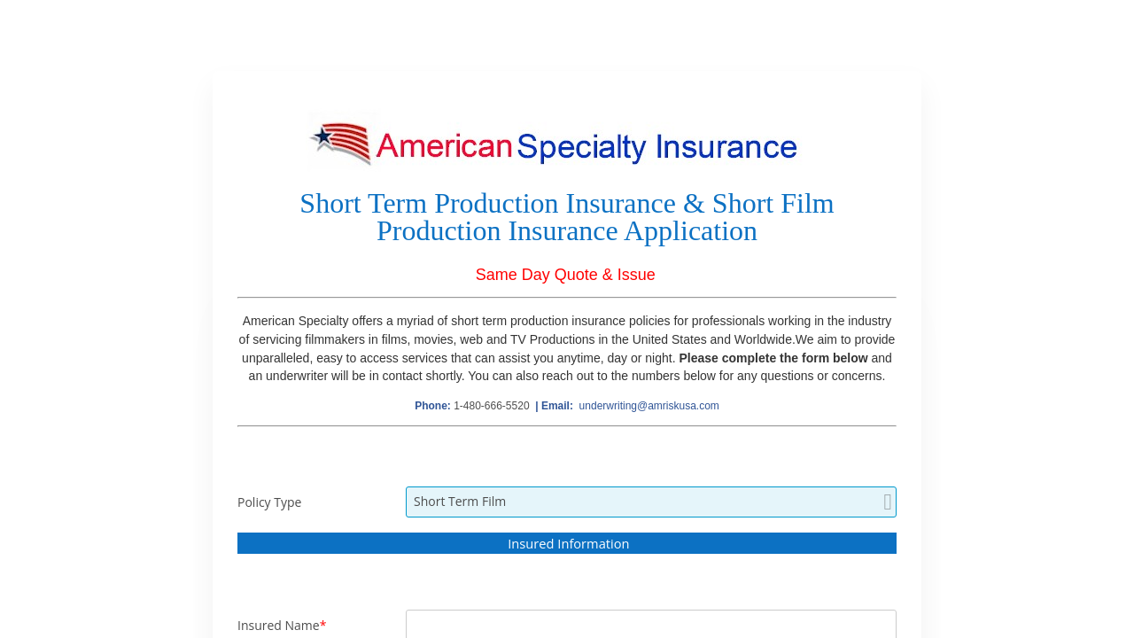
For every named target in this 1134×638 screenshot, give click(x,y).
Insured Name (278, 625)
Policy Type (269, 502)
